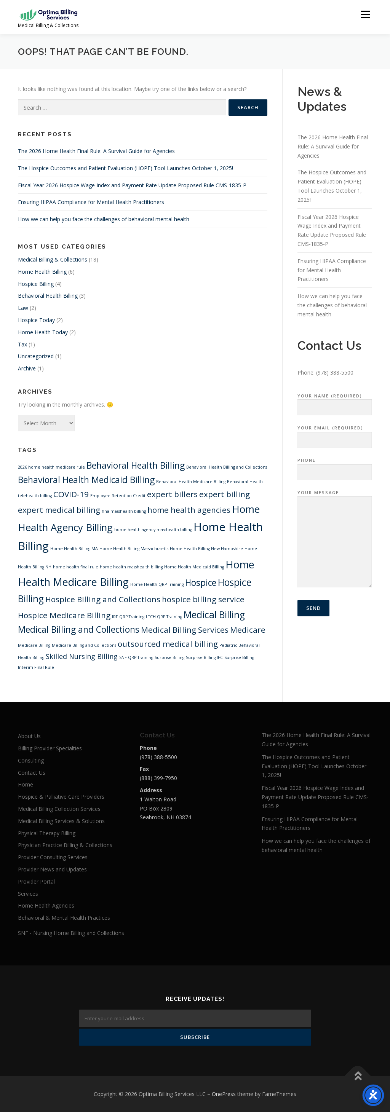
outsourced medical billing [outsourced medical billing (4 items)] (168, 643)
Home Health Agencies (46, 905)
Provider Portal (36, 881)
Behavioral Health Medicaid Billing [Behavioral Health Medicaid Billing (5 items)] (86, 480)
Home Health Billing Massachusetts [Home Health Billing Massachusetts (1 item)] (133, 548)
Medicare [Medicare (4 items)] (247, 629)
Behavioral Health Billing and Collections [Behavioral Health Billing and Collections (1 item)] (226, 467)
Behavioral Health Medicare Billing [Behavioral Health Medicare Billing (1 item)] (190, 481)
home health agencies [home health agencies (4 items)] (188, 509)
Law (23, 307)
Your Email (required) (334, 434)
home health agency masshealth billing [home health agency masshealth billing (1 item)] (153, 529)
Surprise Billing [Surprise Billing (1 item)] (169, 657)
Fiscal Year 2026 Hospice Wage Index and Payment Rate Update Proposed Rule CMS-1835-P (132, 185)
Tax (22, 344)
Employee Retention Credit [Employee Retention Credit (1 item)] (117, 495)
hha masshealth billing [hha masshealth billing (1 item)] (124, 511)
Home (25, 784)
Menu (365, 14)
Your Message (334, 539)
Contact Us (31, 772)
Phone (334, 466)
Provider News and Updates (52, 869)
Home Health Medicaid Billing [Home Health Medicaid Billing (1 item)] (194, 567)
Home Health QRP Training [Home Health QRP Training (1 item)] (157, 584)
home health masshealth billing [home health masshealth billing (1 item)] (131, 567)
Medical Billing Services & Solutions (61, 821)
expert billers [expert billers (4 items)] (172, 494)
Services (28, 893)
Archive (27, 368)
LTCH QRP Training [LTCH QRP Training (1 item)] (164, 616)
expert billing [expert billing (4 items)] (224, 494)
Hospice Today (36, 320)
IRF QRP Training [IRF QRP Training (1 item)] (128, 616)
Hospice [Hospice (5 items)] (200, 583)
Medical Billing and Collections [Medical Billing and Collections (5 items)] (78, 629)
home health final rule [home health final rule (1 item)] (75, 567)
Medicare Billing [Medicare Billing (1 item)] (34, 645)
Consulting (31, 760)
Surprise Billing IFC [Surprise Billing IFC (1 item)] (204, 657)
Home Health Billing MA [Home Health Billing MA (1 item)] (74, 548)
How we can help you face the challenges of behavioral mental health (103, 219)
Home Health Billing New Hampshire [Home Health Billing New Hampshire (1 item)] (206, 548)
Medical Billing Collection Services (59, 808)
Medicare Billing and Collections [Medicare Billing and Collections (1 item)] (84, 645)
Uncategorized (36, 356)
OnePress (224, 1094)
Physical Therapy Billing (46, 833)
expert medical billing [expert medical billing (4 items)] (59, 509)
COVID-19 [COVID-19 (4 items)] (71, 494)
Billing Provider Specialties (50, 748)
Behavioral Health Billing (48, 295)
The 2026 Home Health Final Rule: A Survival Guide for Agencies (96, 151)
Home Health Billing (42, 271)
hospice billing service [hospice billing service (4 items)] (203, 599)
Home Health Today (43, 332)
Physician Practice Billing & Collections (65, 845)
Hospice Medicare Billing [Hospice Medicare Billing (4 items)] (64, 615)
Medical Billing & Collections (52, 259)
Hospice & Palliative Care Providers (61, 796)
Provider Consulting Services (53, 857)
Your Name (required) (334, 402)
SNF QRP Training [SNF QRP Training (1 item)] (136, 657)
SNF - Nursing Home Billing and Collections (71, 933)
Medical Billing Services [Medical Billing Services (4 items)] (185, 629)
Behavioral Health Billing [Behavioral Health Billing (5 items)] (135, 465)
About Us (29, 736)
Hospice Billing (36, 283)
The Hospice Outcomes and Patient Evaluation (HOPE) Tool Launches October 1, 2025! (125, 168)
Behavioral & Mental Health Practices (64, 917)
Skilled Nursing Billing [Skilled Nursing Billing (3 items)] (82, 656)
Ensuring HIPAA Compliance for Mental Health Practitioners (91, 202)
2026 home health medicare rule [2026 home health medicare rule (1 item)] (51, 467)
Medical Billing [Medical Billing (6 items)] (214, 614)
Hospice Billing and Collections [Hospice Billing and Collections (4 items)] (102, 599)
